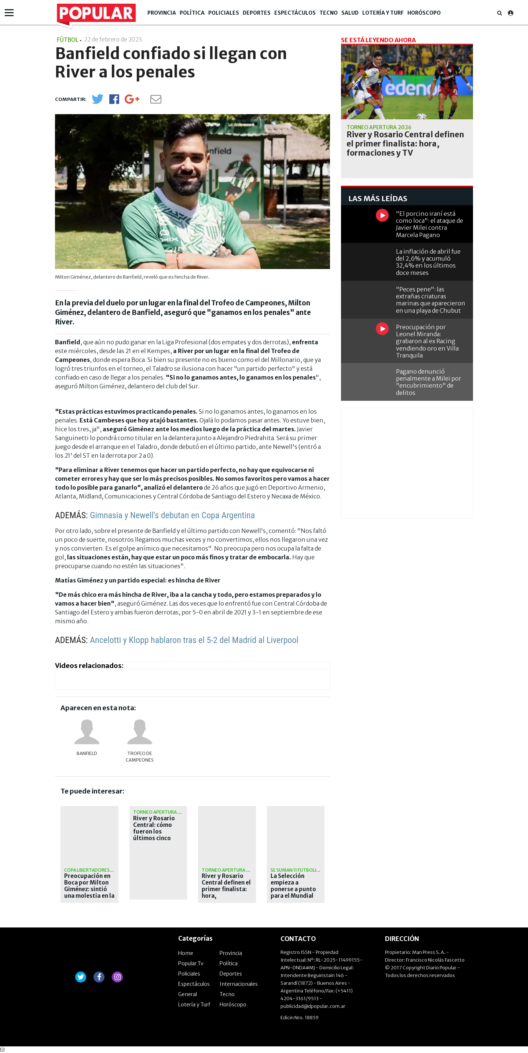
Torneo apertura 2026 (229, 870)
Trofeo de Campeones (140, 757)
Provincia (161, 13)
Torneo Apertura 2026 (160, 812)
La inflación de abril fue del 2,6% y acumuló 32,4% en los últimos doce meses (428, 262)
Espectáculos (295, 13)
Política (192, 13)
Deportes (257, 13)
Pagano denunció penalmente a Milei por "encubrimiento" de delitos (428, 382)
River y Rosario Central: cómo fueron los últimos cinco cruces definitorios (154, 835)
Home (185, 953)
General (187, 994)
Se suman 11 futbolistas (299, 870)
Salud (350, 13)
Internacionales (239, 984)
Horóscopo (424, 13)
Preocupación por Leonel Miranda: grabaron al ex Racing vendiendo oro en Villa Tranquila (427, 341)
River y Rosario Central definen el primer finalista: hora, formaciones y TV (226, 889)
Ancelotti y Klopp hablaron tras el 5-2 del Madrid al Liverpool (194, 640)
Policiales (223, 13)
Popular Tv (190, 963)
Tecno (328, 13)
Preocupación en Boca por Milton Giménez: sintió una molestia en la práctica (89, 889)
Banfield (87, 753)
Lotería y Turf (383, 13)
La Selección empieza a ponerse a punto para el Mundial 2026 (293, 889)
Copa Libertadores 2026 (92, 870)
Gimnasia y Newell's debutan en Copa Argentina (172, 515)
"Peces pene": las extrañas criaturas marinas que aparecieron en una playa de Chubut (430, 300)
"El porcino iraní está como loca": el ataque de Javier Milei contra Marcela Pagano (429, 224)
